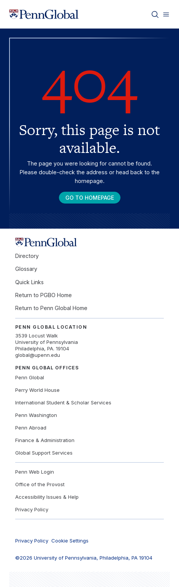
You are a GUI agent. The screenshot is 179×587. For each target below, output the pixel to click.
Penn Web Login (34, 472)
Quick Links (29, 282)
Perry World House (37, 390)
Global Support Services (44, 453)
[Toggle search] (155, 14)
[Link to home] (44, 14)
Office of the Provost (40, 484)
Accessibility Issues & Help (47, 497)
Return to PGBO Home (43, 295)
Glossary (26, 269)
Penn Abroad (30, 428)
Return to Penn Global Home (51, 308)
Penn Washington (36, 415)
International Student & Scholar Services (63, 402)
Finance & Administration (44, 440)
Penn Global (29, 377)
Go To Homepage (89, 197)
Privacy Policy (31, 509)
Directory (27, 256)
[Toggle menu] (166, 14)
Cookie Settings (70, 541)
